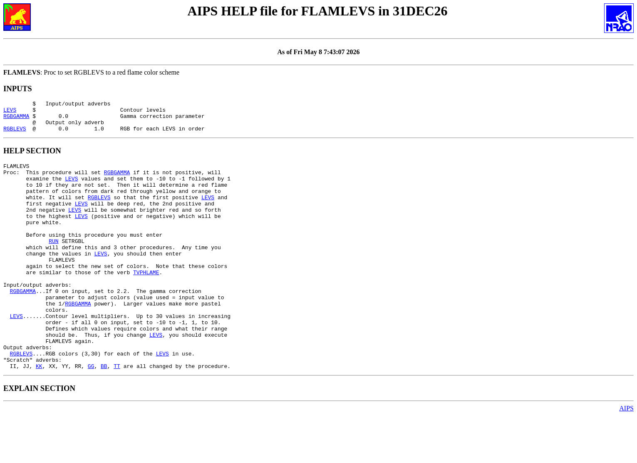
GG (91, 413)
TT (117, 413)
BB (104, 413)
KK (39, 413)
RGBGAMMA (16, 119)
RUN (53, 263)
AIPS (626, 455)
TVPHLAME (146, 301)
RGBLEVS (14, 134)
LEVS (9, 112)
